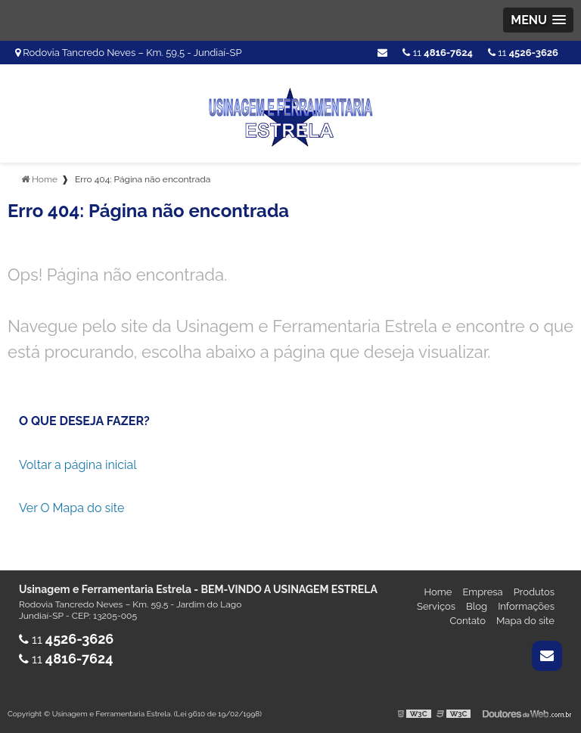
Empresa (482, 592)
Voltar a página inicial (78, 465)
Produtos (534, 592)
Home (438, 592)
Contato (467, 620)
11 (523, 52)
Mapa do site (525, 620)
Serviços (436, 606)
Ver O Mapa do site (71, 508)
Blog (476, 606)
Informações (526, 606)
